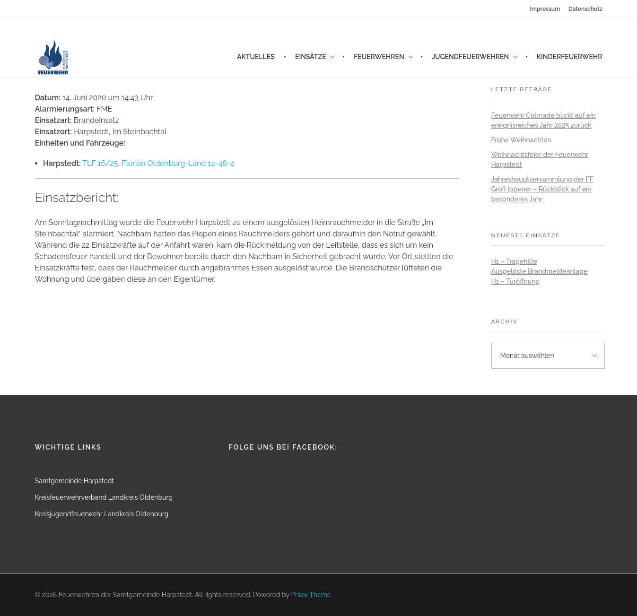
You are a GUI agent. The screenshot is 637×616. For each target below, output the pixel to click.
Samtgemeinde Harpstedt (74, 481)
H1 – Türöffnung (515, 281)
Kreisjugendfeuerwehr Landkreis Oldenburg (102, 514)
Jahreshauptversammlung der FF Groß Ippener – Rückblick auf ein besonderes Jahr (542, 189)
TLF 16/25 (100, 163)
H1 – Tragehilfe (514, 261)
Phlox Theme (311, 595)
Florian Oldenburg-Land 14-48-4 (178, 163)
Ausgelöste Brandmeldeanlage (539, 271)
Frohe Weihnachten (521, 140)
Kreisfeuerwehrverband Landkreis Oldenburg (104, 497)
